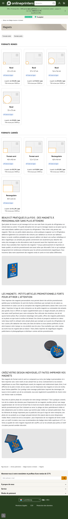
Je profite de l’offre (36, 13)
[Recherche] (43, 3)
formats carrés (18, 36)
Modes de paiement (32, 493)
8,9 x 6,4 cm (11, 199)
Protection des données (45, 505)
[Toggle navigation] (3, 3)
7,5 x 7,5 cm (11, 110)
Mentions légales (21, 505)
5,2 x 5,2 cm (34, 159)
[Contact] (3, 515)
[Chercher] (54, 3)
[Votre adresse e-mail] (31, 478)
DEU (47, 500)
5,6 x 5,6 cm (56, 71)
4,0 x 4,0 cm (11, 159)
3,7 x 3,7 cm (34, 71)
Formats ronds (7, 36)
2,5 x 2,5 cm (11, 71)
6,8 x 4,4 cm (56, 159)
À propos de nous (32, 484)
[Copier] (41, 11)
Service (32, 489)
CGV (31, 505)
